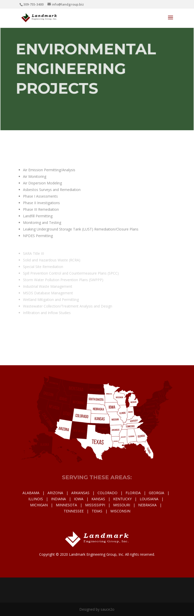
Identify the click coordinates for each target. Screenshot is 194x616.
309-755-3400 (33, 4)
